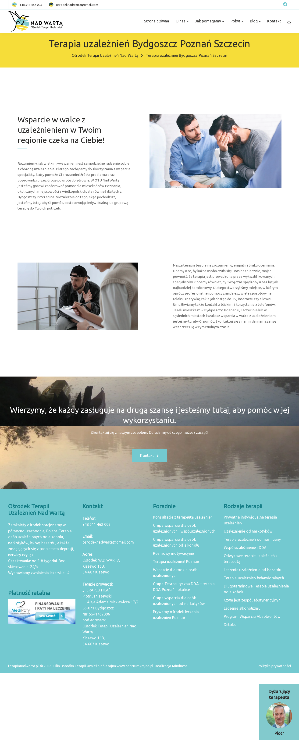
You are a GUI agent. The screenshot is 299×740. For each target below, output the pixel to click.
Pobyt (235, 21)
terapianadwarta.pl (23, 666)
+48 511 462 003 (96, 524)
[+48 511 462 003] (28, 4)
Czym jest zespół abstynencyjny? (252, 600)
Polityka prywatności (274, 666)
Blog (254, 21)
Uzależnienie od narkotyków (248, 531)
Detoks (230, 625)
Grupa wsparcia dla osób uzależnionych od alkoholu (176, 542)
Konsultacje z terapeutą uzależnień (183, 517)
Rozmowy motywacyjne (173, 553)
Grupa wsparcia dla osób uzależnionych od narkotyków (179, 601)
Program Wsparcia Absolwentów (252, 616)
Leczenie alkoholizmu (242, 608)
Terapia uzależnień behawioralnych (254, 578)
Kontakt (274, 21)
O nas (180, 21)
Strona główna (156, 21)
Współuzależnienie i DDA (245, 547)
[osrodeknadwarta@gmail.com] (77, 4)
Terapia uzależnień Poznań (176, 561)
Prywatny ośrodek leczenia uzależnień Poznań (176, 615)
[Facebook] (284, 4)
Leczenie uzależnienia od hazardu (252, 570)
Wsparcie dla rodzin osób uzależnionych (175, 573)
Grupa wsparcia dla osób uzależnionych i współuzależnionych (184, 528)
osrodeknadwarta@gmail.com (108, 542)
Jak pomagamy (208, 21)
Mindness (179, 666)
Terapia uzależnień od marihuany (252, 539)
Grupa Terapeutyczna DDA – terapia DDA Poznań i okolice (184, 587)
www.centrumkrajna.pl (135, 666)
